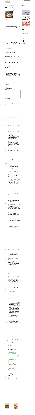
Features (13, 3)
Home (6, 3)
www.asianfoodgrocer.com (14, 165)
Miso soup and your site (12, 386)
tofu (12, 89)
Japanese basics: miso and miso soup (14, 101)
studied (5, 20)
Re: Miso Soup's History (12, 291)
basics (8, 89)
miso (16, 89)
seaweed (14, 89)
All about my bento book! (7, 409)
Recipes (9, 3)
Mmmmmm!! (10, 345)
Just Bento (24, 406)
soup (11, 89)
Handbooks (16, 3)
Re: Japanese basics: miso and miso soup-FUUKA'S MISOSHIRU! (13, 353)
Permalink (5, 104)
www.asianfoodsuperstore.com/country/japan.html (12, 381)
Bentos (27, 3)
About (24, 3)
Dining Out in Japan (25, 44)
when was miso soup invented (13, 286)
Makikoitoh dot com (25, 407)
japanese (10, 89)
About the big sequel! (16, 409)
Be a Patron (20, 3)
